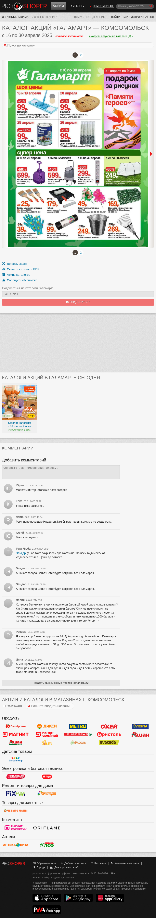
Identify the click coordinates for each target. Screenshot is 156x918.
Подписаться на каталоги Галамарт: (27, 288)
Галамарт (25, 16)
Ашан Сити (15, 742)
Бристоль (109, 734)
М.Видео (47, 777)
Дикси (47, 726)
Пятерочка (15, 726)
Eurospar (78, 734)
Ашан (140, 734)
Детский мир (15, 759)
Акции (58, 6)
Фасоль (78, 742)
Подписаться (78, 302)
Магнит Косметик (15, 828)
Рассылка (98, 863)
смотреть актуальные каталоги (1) (111, 36)
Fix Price (15, 794)
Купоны (77, 6)
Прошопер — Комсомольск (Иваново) (24, 6)
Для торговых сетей (63, 867)
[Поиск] (135, 6)
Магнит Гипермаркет (47, 734)
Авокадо (109, 742)
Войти (115, 16)
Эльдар (21, 553)
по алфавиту (12, 706)
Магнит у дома (15, 734)
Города (38, 867)
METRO (78, 726)
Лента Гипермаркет (140, 726)
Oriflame (47, 828)
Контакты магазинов (124, 863)
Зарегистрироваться (138, 16)
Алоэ (47, 845)
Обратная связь (44, 863)
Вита (15, 845)
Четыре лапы (15, 811)
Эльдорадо (15, 777)
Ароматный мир (47, 742)
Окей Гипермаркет (109, 726)
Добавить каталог (73, 863)
